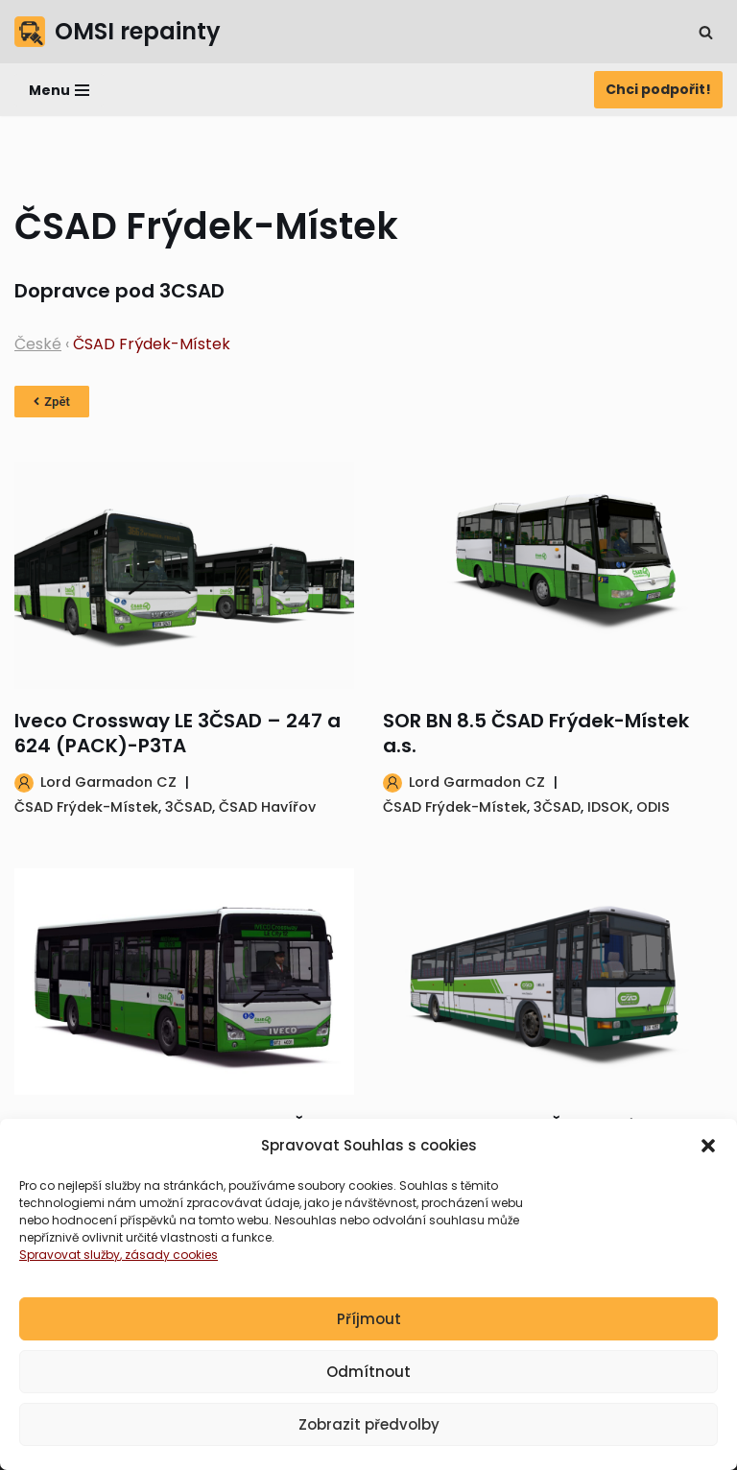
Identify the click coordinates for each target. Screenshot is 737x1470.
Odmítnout (368, 1378)
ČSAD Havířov (267, 807)
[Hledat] (706, 32)
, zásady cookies (169, 1262)
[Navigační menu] (59, 90)
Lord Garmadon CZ (108, 782)
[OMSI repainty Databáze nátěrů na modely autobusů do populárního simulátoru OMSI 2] (117, 31)
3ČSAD (188, 807)
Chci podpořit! (658, 89)
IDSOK (608, 807)
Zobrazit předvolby (369, 1431)
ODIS (653, 807)
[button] (708, 1153)
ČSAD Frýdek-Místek (86, 807)
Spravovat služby (69, 1262)
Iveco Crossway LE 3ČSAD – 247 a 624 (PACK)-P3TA (177, 733)
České (37, 344)
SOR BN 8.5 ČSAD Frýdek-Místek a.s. (536, 733)
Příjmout (369, 1326)
